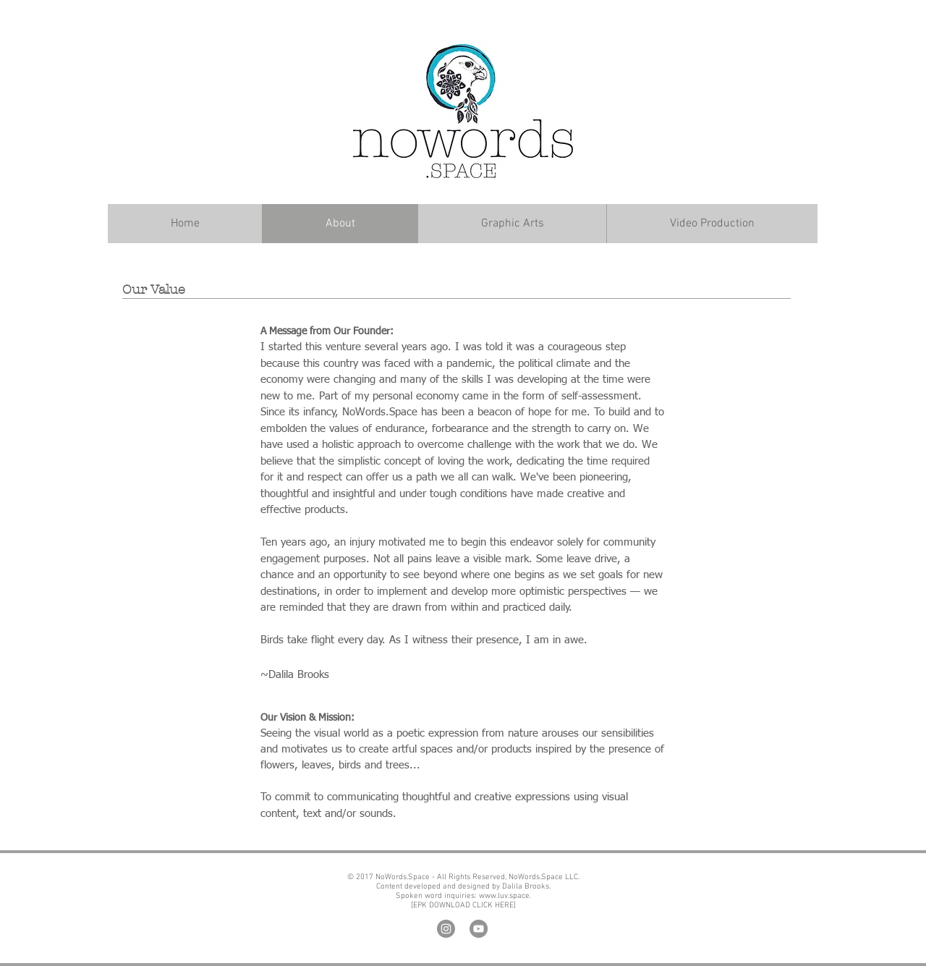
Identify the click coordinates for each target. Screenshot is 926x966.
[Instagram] (446, 929)
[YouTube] (479, 929)
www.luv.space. (504, 896)
